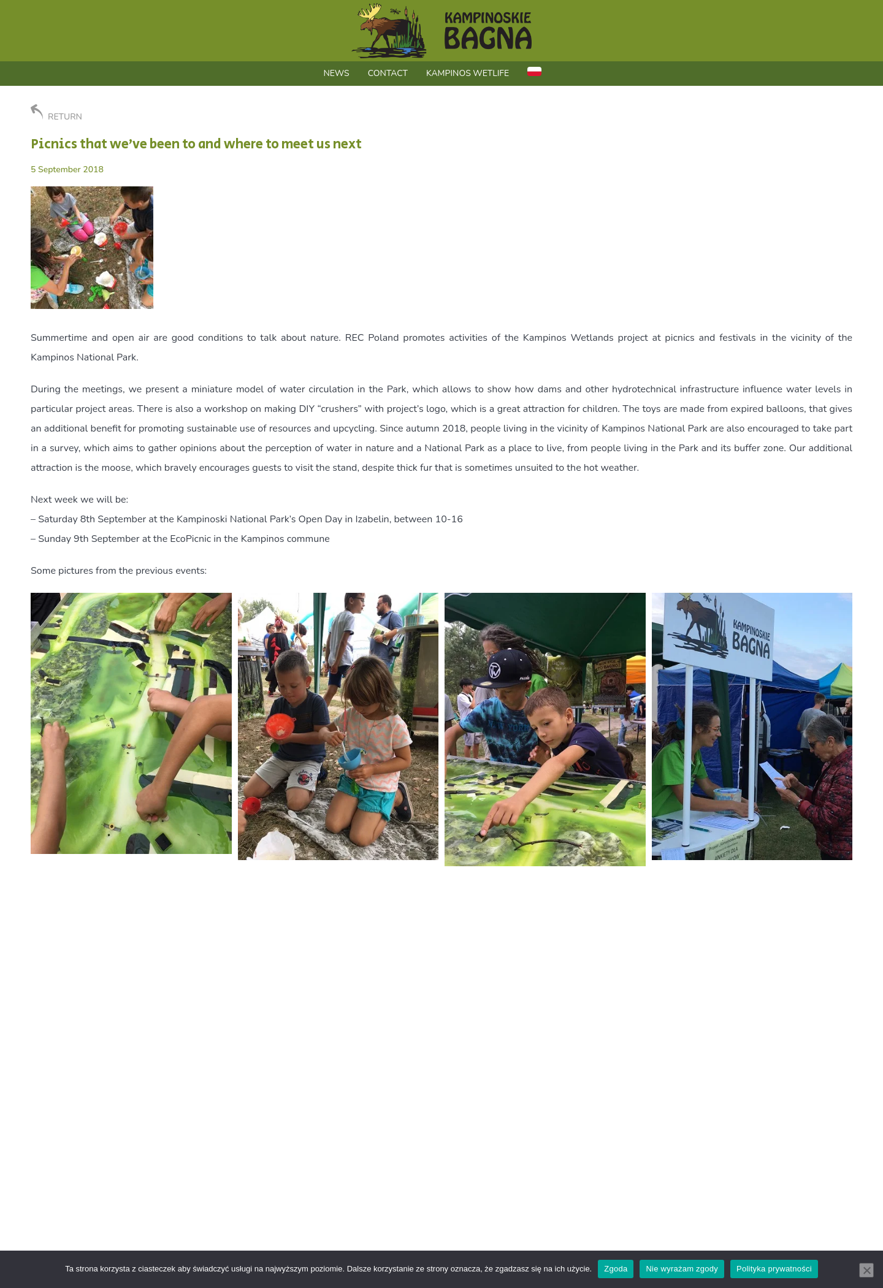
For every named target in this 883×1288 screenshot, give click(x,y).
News (336, 73)
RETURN (56, 113)
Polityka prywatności (774, 1268)
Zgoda (615, 1268)
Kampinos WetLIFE (467, 73)
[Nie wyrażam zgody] (866, 1270)
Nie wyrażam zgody (682, 1268)
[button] (131, 723)
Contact (388, 73)
